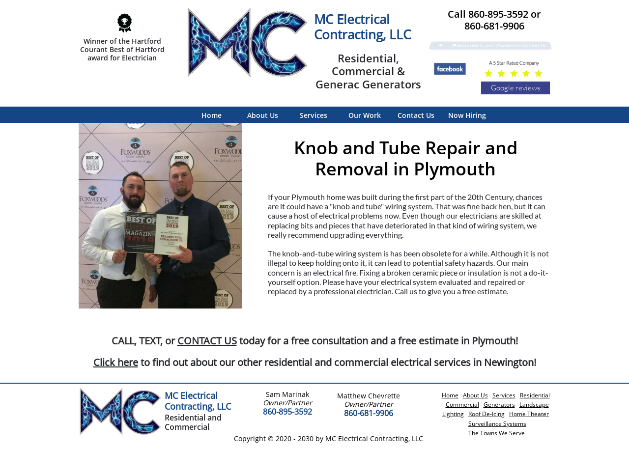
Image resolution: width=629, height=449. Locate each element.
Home (450, 395)
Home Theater (529, 414)
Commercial (462, 404)
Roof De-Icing (486, 414)
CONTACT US (207, 340)
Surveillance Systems (497, 424)
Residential (535, 395)
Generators (499, 404)
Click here (115, 362)
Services (503, 395)
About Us (475, 395)
